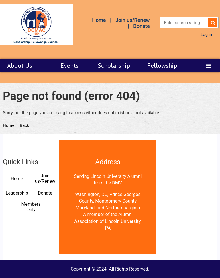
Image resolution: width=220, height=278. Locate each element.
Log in (206, 34)
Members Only (31, 206)
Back (24, 125)
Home (99, 20)
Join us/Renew (132, 20)
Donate (141, 26)
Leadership (17, 193)
